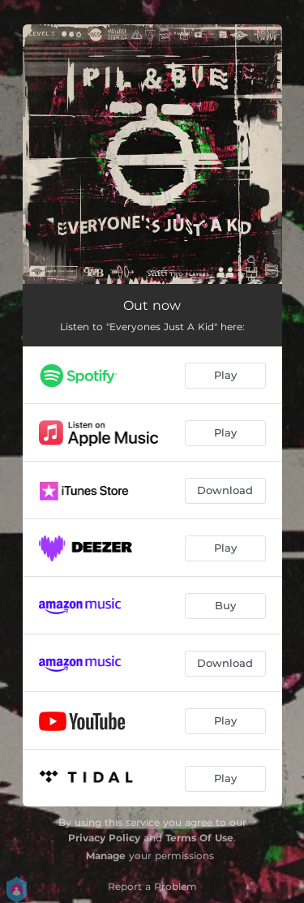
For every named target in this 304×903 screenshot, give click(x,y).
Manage (106, 855)
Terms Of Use (199, 838)
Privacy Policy (104, 838)
